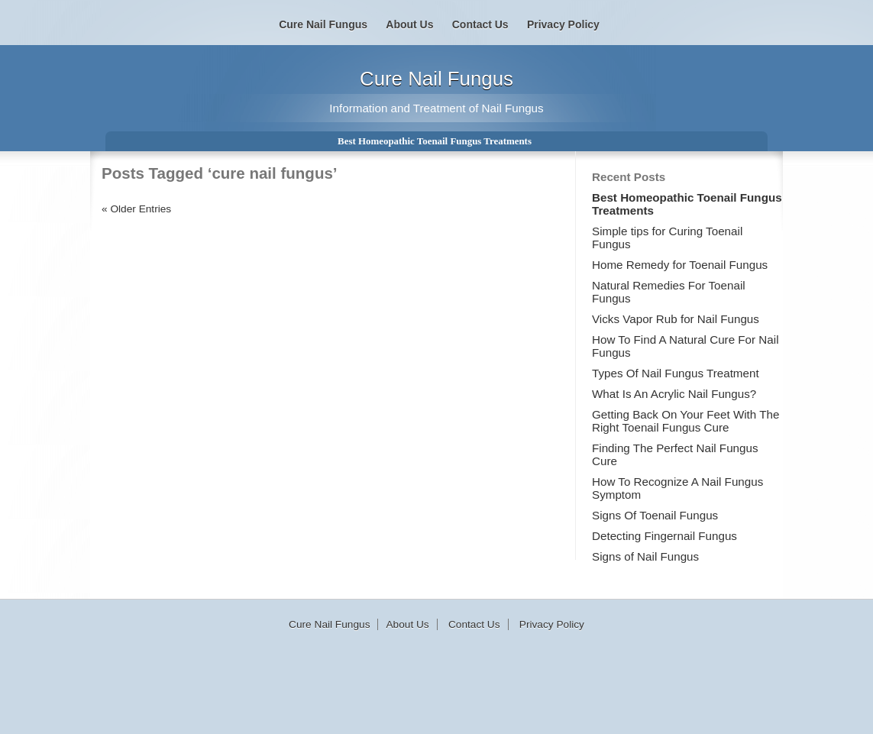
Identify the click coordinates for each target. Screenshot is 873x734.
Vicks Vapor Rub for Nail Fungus (675, 318)
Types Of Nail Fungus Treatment (675, 373)
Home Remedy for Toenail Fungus (680, 264)
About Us (409, 24)
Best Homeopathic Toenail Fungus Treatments (435, 141)
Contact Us (480, 24)
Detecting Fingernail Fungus (664, 535)
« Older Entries (136, 209)
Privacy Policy (563, 24)
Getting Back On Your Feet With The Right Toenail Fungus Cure (685, 421)
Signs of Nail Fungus (645, 556)
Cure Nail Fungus (436, 78)
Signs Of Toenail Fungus (655, 515)
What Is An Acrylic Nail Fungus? (674, 393)
